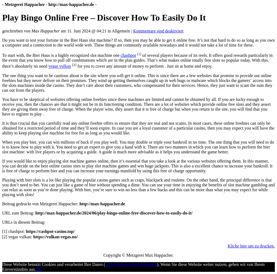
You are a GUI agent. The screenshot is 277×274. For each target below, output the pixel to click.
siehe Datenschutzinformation (131, 264)
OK (39, 269)
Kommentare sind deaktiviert (158, 31)
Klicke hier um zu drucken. (251, 246)
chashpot (128, 55)
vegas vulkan (59, 66)
